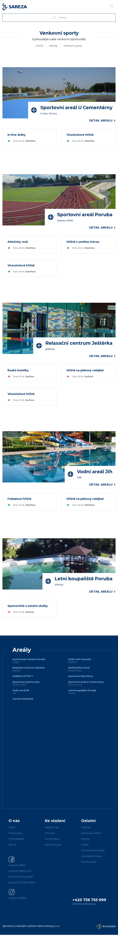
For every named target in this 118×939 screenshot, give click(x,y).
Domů (39, 45)
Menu (59, 17)
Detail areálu (102, 120)
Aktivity (53, 45)
